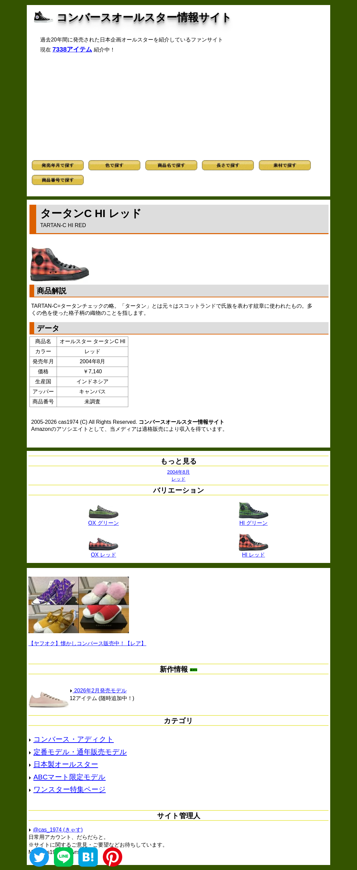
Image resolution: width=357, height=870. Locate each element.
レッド (178, 479)
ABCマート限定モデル (69, 777)
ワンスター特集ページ (69, 789)
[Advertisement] (178, 107)
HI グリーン (253, 520)
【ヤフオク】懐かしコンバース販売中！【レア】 (87, 643)
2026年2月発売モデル (98, 690)
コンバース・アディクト (73, 739)
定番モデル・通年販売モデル (80, 752)
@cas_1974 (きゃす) (58, 830)
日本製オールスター (65, 764)
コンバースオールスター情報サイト (144, 17)
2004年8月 (178, 472)
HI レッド (253, 552)
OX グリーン (103, 520)
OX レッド (103, 552)
